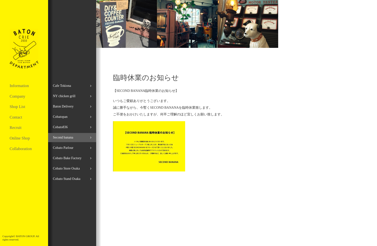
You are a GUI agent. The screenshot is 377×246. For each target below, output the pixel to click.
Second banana (63, 137)
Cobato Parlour (63, 148)
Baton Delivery (63, 106)
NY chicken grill (64, 96)
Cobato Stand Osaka (66, 179)
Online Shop (20, 138)
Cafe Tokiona (62, 86)
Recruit (15, 127)
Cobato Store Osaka (66, 168)
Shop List (17, 106)
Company (17, 96)
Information (19, 85)
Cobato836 (60, 127)
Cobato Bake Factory (67, 158)
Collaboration (21, 148)
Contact (16, 117)
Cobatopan (60, 117)
